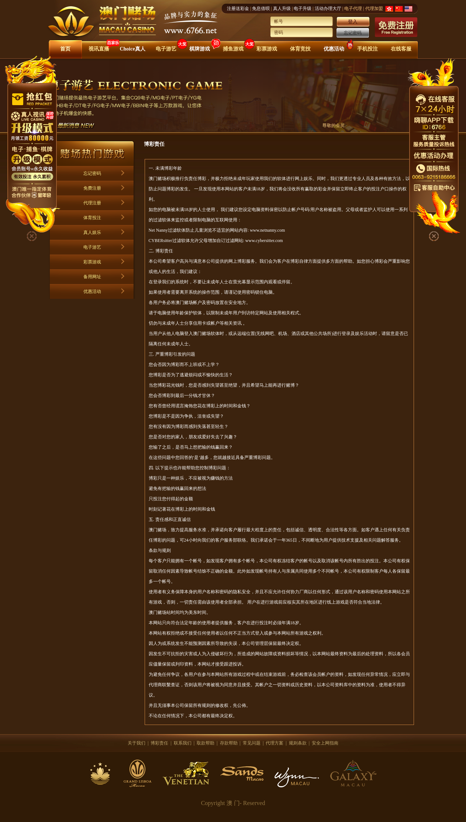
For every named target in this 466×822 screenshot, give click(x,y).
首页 (65, 49)
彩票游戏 (266, 49)
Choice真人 (132, 49)
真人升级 (282, 8)
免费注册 (92, 188)
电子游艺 (166, 49)
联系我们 (182, 743)
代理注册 (92, 203)
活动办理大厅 (328, 8)
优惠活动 (334, 49)
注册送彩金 (238, 8)
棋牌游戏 (199, 49)
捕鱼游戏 (233, 49)
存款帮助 (229, 743)
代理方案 (274, 743)
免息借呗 (261, 8)
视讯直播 (99, 49)
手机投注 (367, 49)
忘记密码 (353, 32)
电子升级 (302, 8)
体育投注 (92, 217)
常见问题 (251, 743)
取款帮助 (205, 743)
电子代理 (353, 8)
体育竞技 (300, 49)
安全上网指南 (325, 743)
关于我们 (136, 743)
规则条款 (298, 743)
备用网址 (92, 276)
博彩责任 (159, 743)
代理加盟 (374, 8)
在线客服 (401, 49)
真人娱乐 (92, 232)
